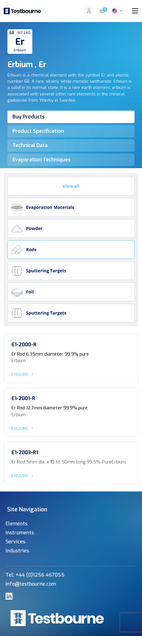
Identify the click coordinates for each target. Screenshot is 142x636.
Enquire (23, 374)
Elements (16, 523)
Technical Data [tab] (30, 145)
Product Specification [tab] (38, 131)
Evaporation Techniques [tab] (41, 159)
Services (15, 541)
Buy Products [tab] (28, 116)
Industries (17, 550)
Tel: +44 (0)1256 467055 (35, 575)
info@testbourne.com (31, 584)
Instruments (20, 532)
